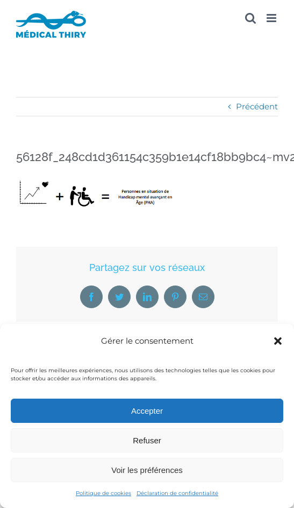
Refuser (147, 440)
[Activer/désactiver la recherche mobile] (250, 18)
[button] (278, 341)
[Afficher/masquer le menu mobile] (272, 18)
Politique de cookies (103, 493)
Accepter (147, 410)
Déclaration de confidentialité (177, 493)
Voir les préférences (147, 470)
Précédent (257, 106)
